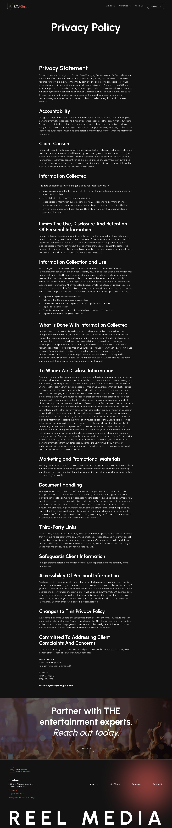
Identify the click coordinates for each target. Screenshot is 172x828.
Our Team (110, 6)
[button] (125, 6)
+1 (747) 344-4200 (16, 794)
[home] (18, 6)
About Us (139, 6)
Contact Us (156, 6)
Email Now (13, 790)
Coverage (136, 784)
